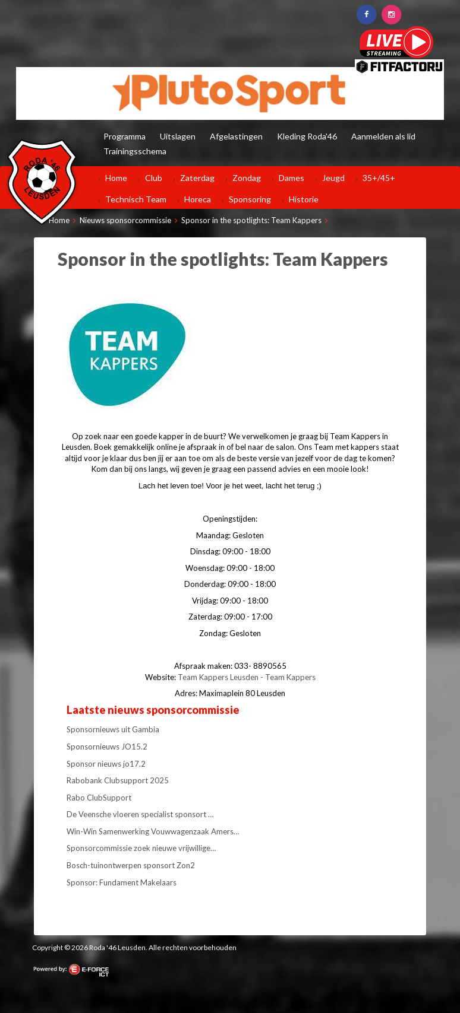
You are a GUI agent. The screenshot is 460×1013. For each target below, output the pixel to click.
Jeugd (333, 178)
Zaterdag (197, 178)
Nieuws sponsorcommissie (125, 220)
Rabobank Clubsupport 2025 (118, 780)
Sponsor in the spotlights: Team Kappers (251, 220)
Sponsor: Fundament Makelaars (122, 882)
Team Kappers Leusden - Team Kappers (247, 677)
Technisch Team (135, 199)
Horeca (197, 199)
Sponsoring (250, 199)
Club (153, 178)
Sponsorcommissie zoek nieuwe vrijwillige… (141, 848)
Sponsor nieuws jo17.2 (106, 764)
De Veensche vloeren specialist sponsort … (140, 814)
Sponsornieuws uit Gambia (113, 729)
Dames (291, 178)
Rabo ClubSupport (99, 797)
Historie (304, 199)
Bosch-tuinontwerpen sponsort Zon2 (131, 865)
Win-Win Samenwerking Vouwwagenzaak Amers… (153, 831)
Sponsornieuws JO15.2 (107, 746)
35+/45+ (379, 178)
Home (116, 178)
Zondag (246, 178)
